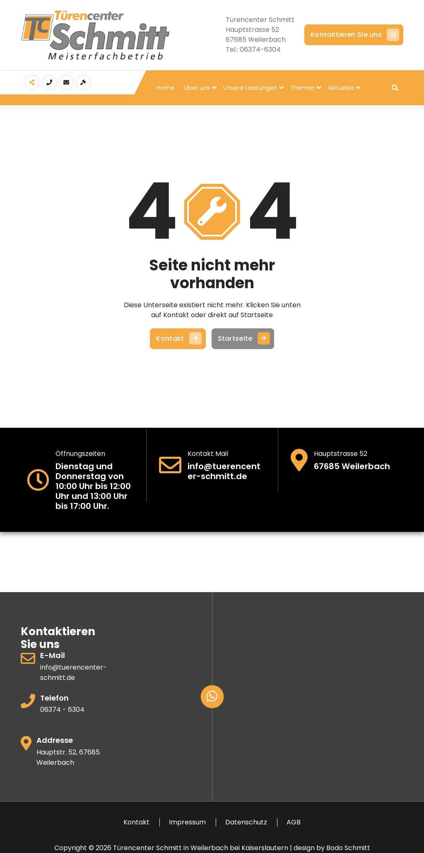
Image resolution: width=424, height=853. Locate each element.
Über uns (197, 88)
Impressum (187, 822)
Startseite (243, 339)
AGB (294, 822)
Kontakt (177, 339)
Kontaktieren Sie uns (354, 35)
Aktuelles (341, 88)
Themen (302, 88)
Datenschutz (246, 822)
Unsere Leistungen (250, 88)
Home (165, 88)
